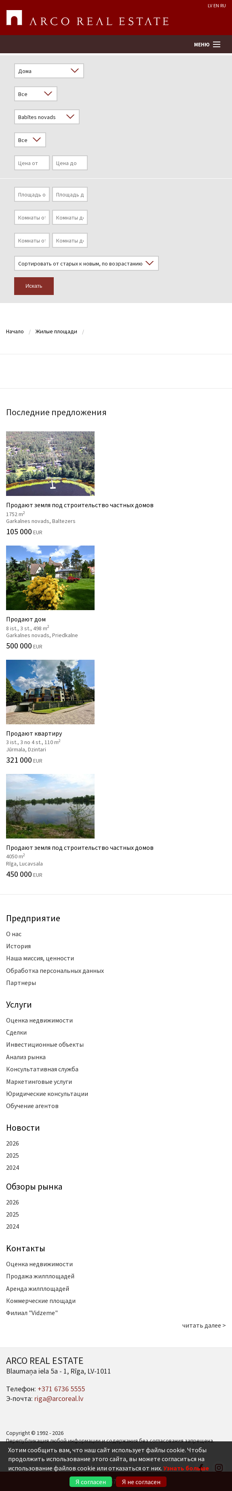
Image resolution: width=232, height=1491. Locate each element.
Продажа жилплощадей (40, 1276)
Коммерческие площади (41, 1301)
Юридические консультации (47, 1093)
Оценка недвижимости (39, 1020)
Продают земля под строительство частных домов (116, 483)
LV (210, 5)
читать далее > (204, 1325)
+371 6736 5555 (61, 1388)
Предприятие (33, 918)
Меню (202, 44)
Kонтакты (25, 1248)
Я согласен (91, 1482)
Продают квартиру (116, 712)
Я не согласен (141, 1482)
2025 (12, 1155)
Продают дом (116, 598)
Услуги (19, 1004)
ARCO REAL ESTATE (87, 17)
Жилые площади (56, 331)
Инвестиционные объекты (45, 1044)
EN (216, 5)
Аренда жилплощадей (37, 1288)
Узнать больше (186, 1468)
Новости (23, 1127)
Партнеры (21, 983)
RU (223, 5)
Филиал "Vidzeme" (32, 1313)
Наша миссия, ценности (40, 958)
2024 (12, 1167)
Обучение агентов (32, 1106)
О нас (13, 934)
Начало (15, 331)
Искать (33, 286)
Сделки (16, 1032)
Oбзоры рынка (34, 1186)
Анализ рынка (26, 1057)
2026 (12, 1143)
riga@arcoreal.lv (58, 1398)
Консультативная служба (42, 1069)
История (18, 946)
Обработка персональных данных (55, 970)
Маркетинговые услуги (39, 1081)
